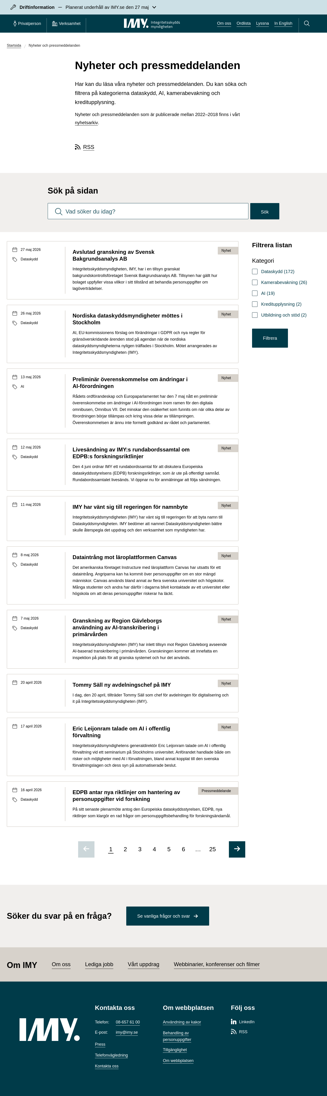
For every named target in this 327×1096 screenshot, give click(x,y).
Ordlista (244, 23)
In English (283, 23)
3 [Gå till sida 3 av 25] (139, 849)
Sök (265, 211)
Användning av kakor (182, 1022)
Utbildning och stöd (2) (284, 315)
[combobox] (148, 211)
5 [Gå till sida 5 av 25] (169, 849)
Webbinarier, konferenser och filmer (217, 964)
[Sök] (308, 24)
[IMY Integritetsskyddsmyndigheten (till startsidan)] (152, 24)
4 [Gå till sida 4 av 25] (154, 849)
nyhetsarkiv (86, 122)
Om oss (224, 23)
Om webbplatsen (178, 1060)
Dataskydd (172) (278, 271)
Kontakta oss (107, 1066)
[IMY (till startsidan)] (50, 1029)
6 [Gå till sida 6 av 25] (183, 849)
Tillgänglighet (175, 1050)
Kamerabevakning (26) (284, 282)
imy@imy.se (127, 1032)
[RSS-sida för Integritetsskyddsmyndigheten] (239, 1032)
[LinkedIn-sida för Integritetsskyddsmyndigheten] (243, 1022)
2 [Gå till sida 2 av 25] (125, 849)
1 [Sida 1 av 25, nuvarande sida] (110, 849)
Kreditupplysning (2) (281, 304)
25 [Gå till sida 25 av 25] (212, 849)
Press (100, 1044)
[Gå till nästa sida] (237, 849)
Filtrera (270, 338)
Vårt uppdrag (143, 964)
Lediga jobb (99, 964)
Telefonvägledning (111, 1055)
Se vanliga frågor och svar (163, 916)
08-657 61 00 (128, 1022)
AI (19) (268, 293)
